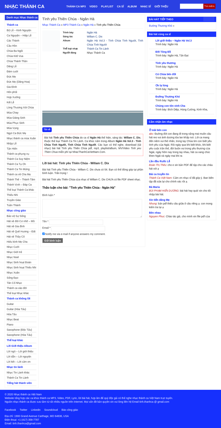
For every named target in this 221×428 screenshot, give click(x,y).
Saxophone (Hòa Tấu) (19, 334)
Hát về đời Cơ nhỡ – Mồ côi (21, 222)
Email (46, 227)
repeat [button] (78, 119)
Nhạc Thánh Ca (25, 6)
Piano (10, 324)
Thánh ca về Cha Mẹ (19, 174)
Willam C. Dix (94, 36)
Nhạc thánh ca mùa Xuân (21, 138)
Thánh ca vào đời (17, 288)
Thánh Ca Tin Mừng (18, 169)
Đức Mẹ (11, 76)
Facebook (10, 409)
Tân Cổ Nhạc (14, 282)
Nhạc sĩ (145, 6)
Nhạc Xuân (13, 272)
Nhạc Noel (13, 257)
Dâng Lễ (12, 66)
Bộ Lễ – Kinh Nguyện (19, 30)
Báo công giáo (69, 409)
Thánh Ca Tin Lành (98, 48)
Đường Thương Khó (160, 25)
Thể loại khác (15, 340)
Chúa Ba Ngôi (15, 50)
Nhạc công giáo (16, 210)
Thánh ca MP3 (76, 6)
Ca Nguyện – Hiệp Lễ (19, 35)
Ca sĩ (120, 6)
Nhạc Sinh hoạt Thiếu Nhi (21, 267)
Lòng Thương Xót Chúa (20, 107)
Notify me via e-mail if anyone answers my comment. (74, 234)
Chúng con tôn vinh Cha (170, 105)
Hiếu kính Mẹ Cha (17, 241)
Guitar (10, 304)
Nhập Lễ (12, 143)
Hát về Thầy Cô (16, 236)
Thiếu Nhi (12, 194)
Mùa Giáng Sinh (16, 117)
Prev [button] (47, 120)
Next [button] (66, 120)
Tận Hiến (12, 148)
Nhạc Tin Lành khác (18, 372)
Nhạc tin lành (15, 367)
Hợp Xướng (13, 97)
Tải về (47, 129)
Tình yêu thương (165, 63)
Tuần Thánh (14, 205)
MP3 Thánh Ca (71, 24)
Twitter (23, 409)
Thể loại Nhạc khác (18, 293)
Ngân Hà (88, 24)
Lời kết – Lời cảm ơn (19, 361)
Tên (45, 221)
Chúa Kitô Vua (15, 56)
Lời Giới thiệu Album (19, 345)
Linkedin (35, 409)
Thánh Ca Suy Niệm (18, 158)
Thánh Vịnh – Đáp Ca (19, 184)
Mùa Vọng (13, 128)
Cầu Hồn (12, 45)
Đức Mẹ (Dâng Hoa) (18, 81)
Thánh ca (12, 24)
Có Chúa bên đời (165, 74)
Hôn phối (12, 92)
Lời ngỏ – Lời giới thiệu (20, 351)
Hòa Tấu (12, 314)
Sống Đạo (12, 277)
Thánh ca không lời (18, 298)
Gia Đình (12, 86)
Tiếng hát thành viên (19, 383)
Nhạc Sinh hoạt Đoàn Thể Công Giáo (19, 263)
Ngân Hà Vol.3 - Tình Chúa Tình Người (111, 40)
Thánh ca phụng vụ (18, 153)
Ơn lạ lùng (161, 85)
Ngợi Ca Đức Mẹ (16, 133)
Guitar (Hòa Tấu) (16, 309)
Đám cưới (12, 71)
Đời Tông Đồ (163, 51)
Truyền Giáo (14, 200)
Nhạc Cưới (13, 246)
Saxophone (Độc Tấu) (19, 329)
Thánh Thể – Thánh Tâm (21, 179)
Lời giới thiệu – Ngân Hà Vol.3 (173, 40)
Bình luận (48, 195)
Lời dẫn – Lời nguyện (19, 356)
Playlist (107, 6)
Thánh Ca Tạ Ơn (16, 164)
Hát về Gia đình (16, 226)
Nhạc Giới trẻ (14, 252)
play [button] (56, 119)
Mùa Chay (13, 112)
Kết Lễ (10, 102)
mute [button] (118, 119)
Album (132, 6)
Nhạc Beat (13, 319)
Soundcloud (51, 409)
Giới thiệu (161, 6)
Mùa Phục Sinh (15, 122)
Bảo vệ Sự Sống (16, 216)
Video (93, 6)
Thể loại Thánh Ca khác (20, 189)
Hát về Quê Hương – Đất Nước (21, 232)
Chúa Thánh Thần (17, 61)
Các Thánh (13, 40)
